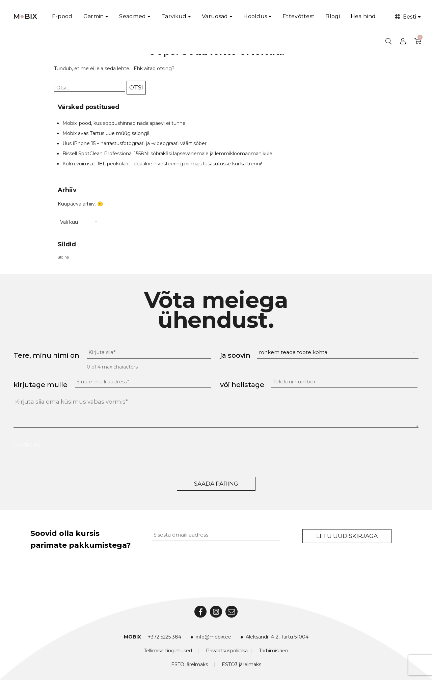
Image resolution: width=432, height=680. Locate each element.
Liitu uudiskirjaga (347, 536)
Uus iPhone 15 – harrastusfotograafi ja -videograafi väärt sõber (134, 143)
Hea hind (363, 16)
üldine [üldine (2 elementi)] (63, 257)
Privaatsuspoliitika (227, 651)
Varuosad (215, 16)
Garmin (93, 16)
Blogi (332, 16)
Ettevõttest (298, 16)
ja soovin (235, 355)
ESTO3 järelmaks (241, 664)
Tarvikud (173, 16)
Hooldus (255, 16)
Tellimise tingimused (168, 651)
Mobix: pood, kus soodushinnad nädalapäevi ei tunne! (124, 123)
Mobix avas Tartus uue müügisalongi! (105, 133)
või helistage (242, 385)
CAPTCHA (27, 445)
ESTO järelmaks (189, 664)
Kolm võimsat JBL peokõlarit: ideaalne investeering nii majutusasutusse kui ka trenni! (162, 164)
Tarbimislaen (273, 651)
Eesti (405, 16)
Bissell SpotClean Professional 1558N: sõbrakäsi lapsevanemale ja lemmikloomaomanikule (167, 154)
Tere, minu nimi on (46, 355)
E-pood (62, 16)
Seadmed (132, 16)
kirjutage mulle (41, 385)
